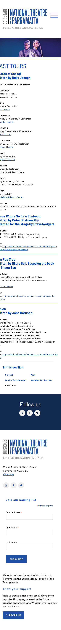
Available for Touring (41, 380)
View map (8, 474)
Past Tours (10, 385)
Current (9, 374)
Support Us (13, 615)
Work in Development (15, 380)
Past (32, 374)
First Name (12, 527)
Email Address (14, 512)
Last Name (11, 542)
